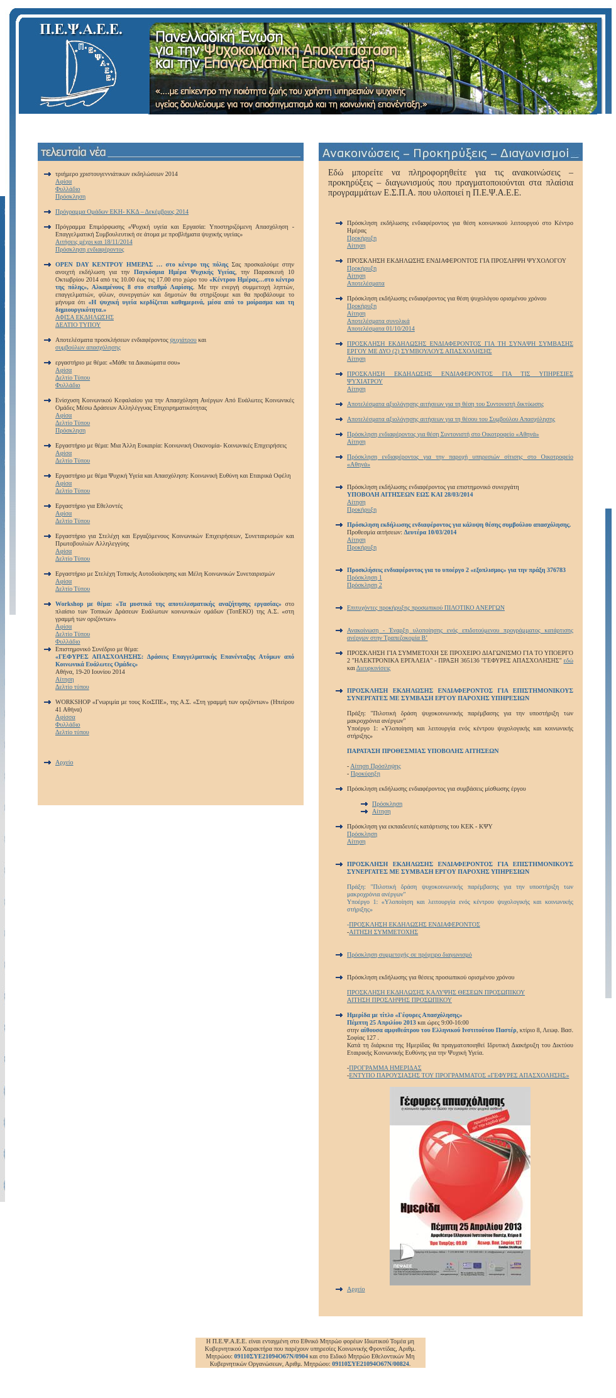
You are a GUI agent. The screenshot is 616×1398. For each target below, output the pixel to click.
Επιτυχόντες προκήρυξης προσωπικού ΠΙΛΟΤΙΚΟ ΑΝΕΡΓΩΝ (426, 607)
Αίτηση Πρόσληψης (375, 765)
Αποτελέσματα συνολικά (378, 320)
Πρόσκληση (70, 196)
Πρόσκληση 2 (364, 584)
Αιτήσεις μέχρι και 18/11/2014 (94, 241)
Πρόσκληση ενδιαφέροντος (89, 249)
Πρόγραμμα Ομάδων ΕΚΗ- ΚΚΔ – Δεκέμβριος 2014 (122, 211)
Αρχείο (64, 762)
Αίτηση (64, 679)
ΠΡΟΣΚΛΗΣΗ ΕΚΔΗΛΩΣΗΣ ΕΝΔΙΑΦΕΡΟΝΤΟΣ (414, 924)
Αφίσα (63, 181)
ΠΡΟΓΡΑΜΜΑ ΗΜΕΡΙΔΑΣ (385, 1067)
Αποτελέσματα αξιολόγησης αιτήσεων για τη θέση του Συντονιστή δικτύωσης (445, 403)
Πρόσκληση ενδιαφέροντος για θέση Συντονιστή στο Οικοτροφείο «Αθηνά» (443, 434)
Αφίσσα (65, 716)
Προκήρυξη (362, 237)
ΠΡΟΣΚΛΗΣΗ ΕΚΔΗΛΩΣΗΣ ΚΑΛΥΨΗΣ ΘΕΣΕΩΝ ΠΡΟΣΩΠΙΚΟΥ (436, 992)
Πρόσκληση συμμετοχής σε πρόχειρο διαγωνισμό (409, 954)
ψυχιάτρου (183, 339)
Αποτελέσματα (366, 283)
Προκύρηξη (365, 773)
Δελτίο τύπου (72, 686)
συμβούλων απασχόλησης (88, 347)
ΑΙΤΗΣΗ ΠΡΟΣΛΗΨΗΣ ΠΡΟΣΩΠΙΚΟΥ (399, 999)
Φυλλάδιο (67, 188)
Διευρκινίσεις (373, 667)
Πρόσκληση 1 (364, 577)
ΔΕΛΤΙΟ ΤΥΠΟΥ (78, 324)
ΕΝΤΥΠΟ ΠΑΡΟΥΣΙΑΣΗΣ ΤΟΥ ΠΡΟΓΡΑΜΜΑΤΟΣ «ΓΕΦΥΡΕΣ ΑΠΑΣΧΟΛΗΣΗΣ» (459, 1075)
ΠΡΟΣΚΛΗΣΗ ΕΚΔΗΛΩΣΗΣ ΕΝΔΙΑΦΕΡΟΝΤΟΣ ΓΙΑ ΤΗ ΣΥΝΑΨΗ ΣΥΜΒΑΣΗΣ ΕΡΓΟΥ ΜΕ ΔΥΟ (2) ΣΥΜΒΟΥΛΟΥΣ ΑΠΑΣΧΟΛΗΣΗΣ (460, 347)
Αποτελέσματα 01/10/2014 (381, 328)
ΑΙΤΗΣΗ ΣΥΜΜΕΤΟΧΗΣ (383, 931)
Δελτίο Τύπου (72, 377)
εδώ (569, 660)
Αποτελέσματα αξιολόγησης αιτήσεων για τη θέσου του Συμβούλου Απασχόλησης (451, 419)
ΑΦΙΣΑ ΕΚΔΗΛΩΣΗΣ (84, 317)
